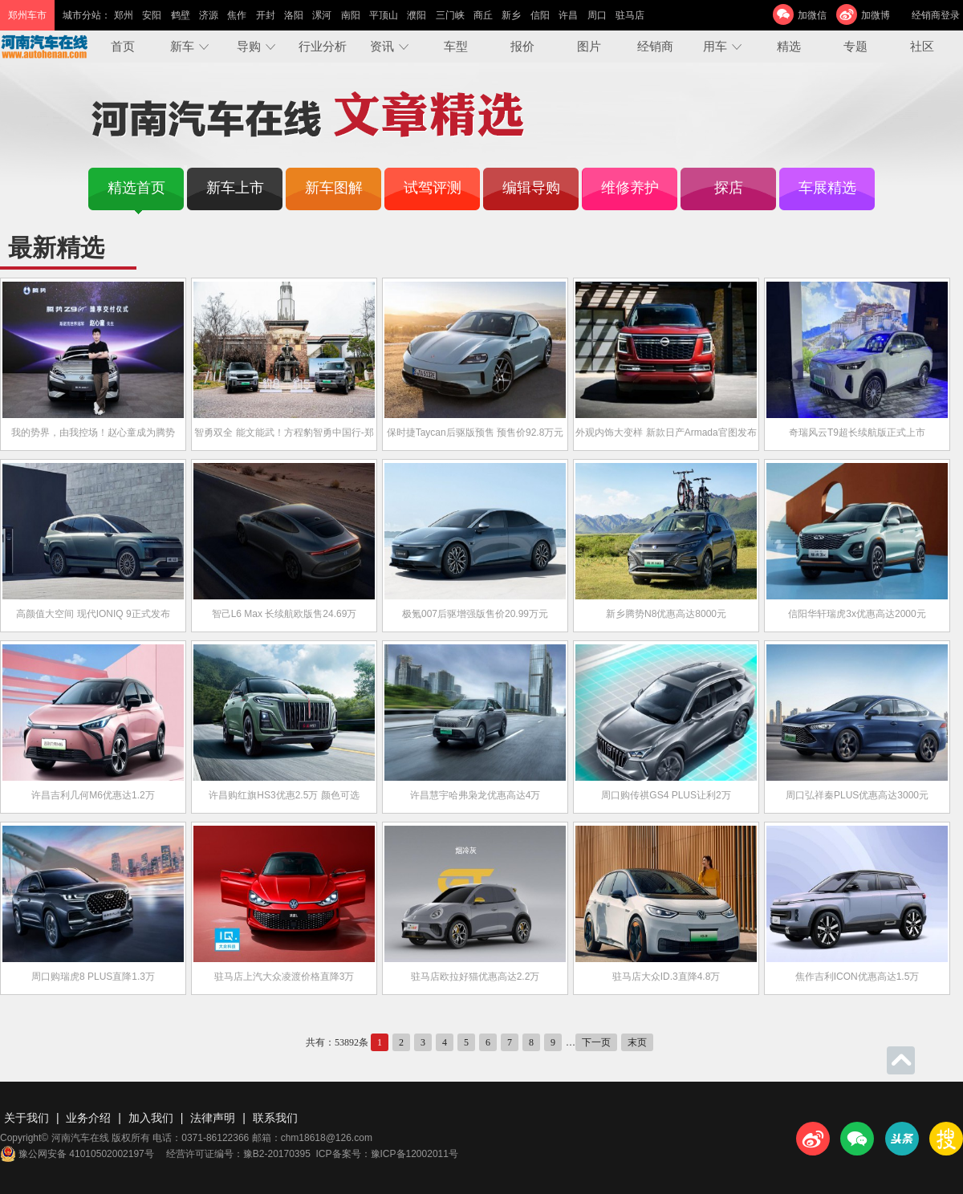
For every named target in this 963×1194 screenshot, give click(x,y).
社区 (922, 46)
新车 (182, 46)
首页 (123, 46)
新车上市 (235, 188)
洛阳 (293, 15)
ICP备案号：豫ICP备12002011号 (387, 1153)
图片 (589, 46)
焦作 (236, 15)
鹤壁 (180, 15)
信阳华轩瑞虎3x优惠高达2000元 (856, 613)
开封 (265, 15)
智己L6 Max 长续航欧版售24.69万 (284, 613)
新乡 (511, 15)
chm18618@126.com (326, 1137)
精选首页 (136, 188)
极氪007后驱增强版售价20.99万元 (475, 613)
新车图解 (334, 188)
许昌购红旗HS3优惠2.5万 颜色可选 (284, 795)
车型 (456, 46)
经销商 (655, 46)
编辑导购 (531, 188)
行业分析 (323, 46)
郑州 (123, 15)
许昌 (568, 15)
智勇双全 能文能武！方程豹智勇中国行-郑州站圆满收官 (283, 447)
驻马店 (630, 15)
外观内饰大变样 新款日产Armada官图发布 (665, 432)
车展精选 (827, 188)
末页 (637, 1042)
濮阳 (416, 15)
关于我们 (26, 1117)
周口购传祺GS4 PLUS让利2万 (665, 795)
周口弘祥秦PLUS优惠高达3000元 (857, 795)
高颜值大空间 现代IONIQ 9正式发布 (92, 613)
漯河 (321, 15)
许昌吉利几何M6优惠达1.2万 (92, 795)
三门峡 (450, 15)
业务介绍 (88, 1117)
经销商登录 (936, 15)
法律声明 (212, 1117)
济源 (208, 15)
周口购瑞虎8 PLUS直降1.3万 (93, 976)
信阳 (540, 15)
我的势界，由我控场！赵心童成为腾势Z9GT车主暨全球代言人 (93, 447)
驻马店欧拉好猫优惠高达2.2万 (475, 976)
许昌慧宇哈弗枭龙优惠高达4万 (475, 795)
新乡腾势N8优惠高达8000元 (666, 613)
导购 (249, 46)
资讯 (382, 46)
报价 (522, 46)
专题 (855, 46)
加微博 (875, 15)
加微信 (812, 15)
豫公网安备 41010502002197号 (77, 1154)
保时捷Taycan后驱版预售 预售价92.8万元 (475, 432)
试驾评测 (432, 188)
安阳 (151, 15)
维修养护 (630, 188)
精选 (789, 46)
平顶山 (383, 15)
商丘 (483, 15)
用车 (715, 46)
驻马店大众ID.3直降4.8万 (666, 976)
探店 (728, 188)
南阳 (350, 15)
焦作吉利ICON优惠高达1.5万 (857, 976)
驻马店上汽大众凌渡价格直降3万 (284, 976)
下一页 (596, 1042)
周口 (597, 15)
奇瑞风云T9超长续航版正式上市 (857, 432)
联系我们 (275, 1117)
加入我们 (150, 1117)
